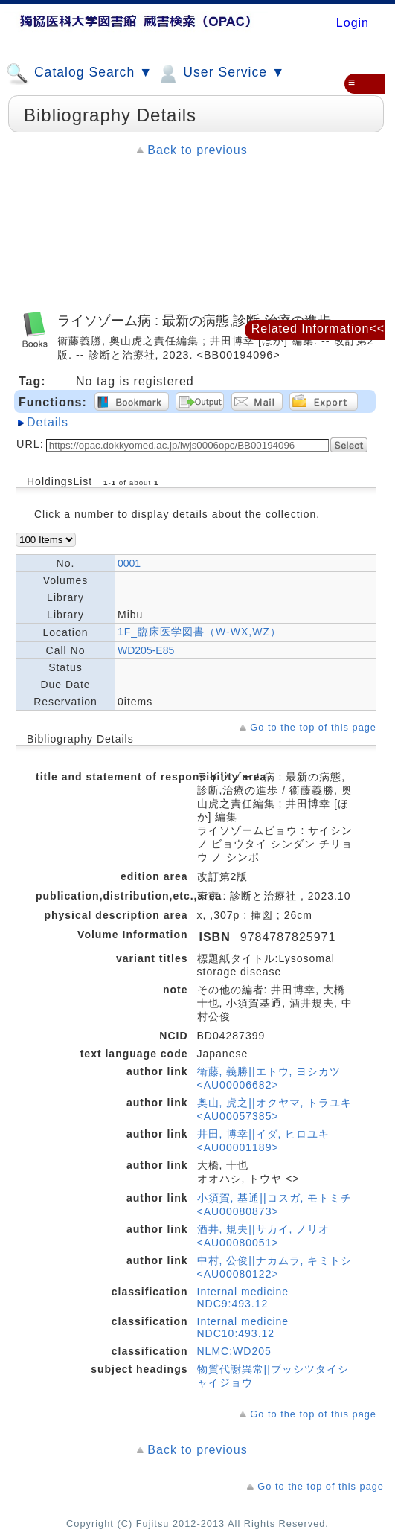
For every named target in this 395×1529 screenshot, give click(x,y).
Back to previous (197, 150)
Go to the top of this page (313, 727)
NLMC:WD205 (234, 1351)
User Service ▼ (220, 73)
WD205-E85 (146, 650)
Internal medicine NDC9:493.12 (243, 1298)
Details (47, 422)
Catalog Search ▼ (79, 73)
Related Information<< (318, 328)
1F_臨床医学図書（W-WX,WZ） (199, 632)
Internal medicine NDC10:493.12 (243, 1327)
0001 (129, 563)
